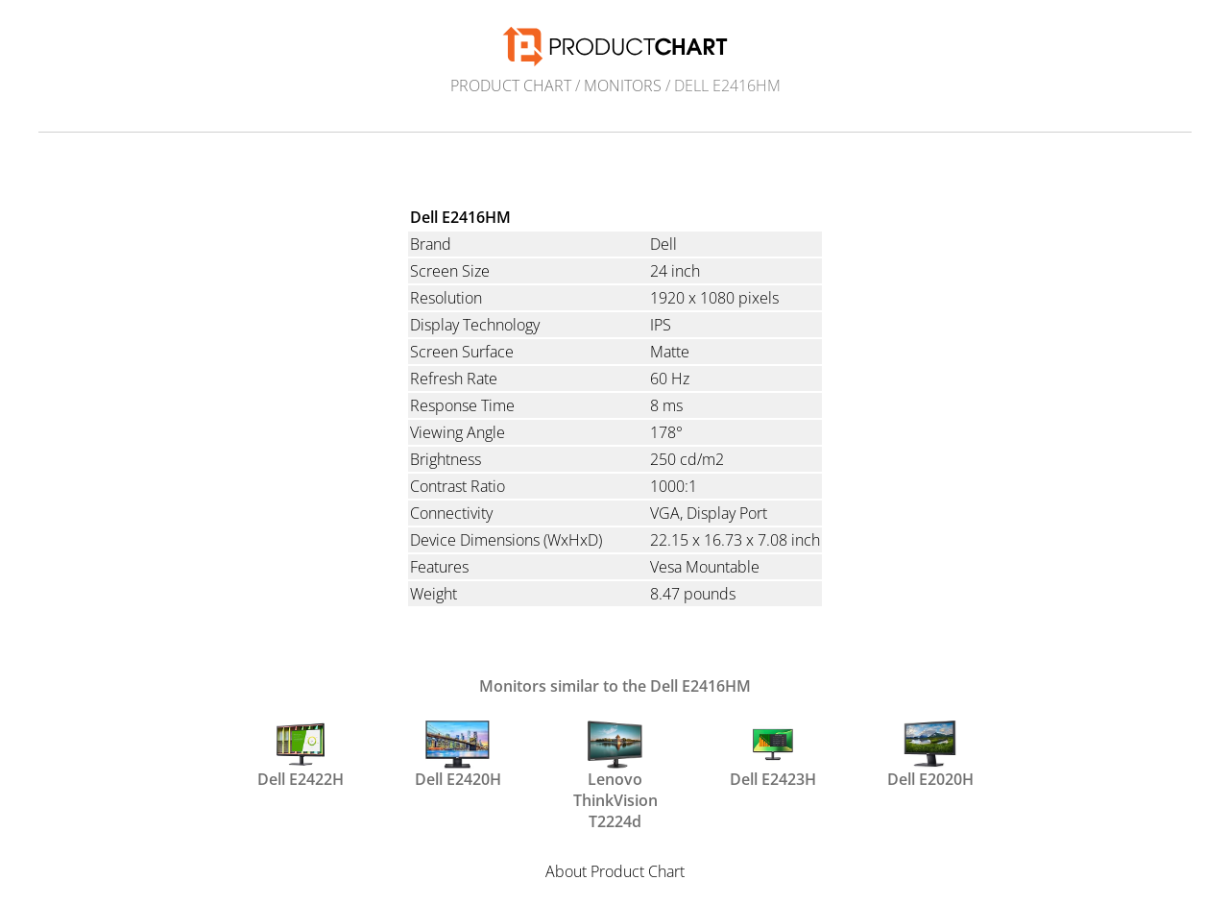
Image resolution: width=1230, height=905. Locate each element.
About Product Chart (615, 871)
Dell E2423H (773, 755)
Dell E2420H (458, 755)
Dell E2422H (300, 755)
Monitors (623, 85)
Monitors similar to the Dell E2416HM (615, 686)
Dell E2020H (930, 755)
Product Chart (510, 85)
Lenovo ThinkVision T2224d (615, 764)
